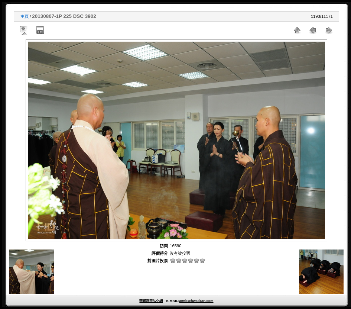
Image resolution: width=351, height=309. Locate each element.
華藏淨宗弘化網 (151, 301)
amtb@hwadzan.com (196, 301)
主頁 (24, 16)
